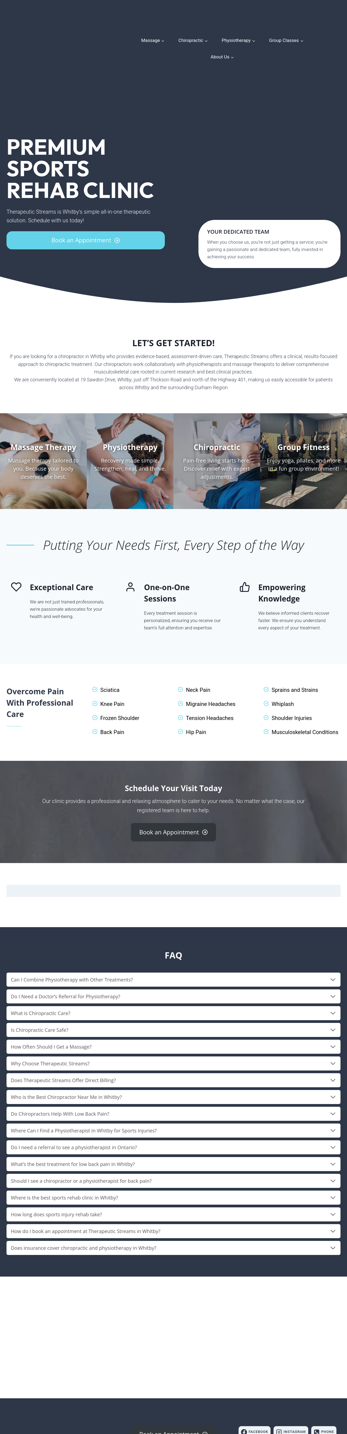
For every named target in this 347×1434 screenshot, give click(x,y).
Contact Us (207, 1397)
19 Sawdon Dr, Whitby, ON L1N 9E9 (42, 1388)
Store (170, 1397)
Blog (185, 1397)
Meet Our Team (144, 1397)
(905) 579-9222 (22, 1395)
